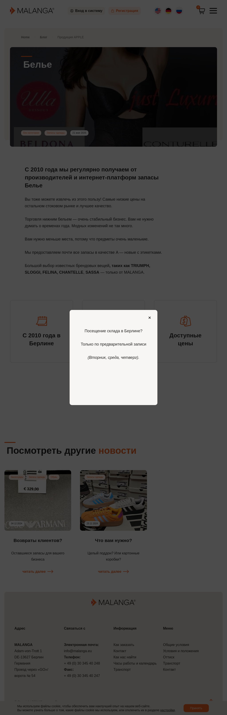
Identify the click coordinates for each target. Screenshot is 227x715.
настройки (167, 710)
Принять (196, 708)
